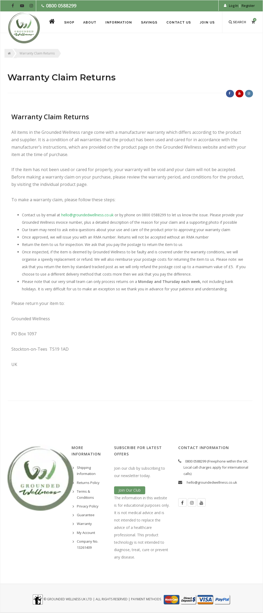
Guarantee (86, 515)
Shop (69, 22)
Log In (233, 5)
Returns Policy (88, 482)
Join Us (207, 22)
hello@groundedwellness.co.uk (212, 482)
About (89, 22)
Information (118, 22)
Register (248, 5)
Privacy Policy (87, 506)
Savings (149, 22)
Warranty (84, 523)
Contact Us (178, 22)
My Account (86, 532)
